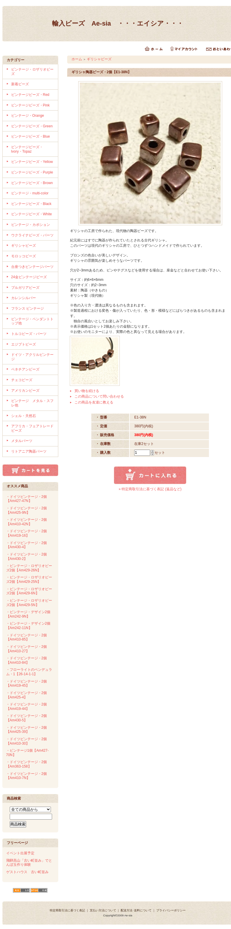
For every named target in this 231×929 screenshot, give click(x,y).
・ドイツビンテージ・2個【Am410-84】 (26, 660)
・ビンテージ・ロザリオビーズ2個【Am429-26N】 (29, 568)
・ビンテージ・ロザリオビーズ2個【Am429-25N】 (29, 579)
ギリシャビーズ (23, 245)
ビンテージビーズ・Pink (30, 105)
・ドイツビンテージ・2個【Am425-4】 (26, 695)
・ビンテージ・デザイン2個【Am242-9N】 (28, 614)
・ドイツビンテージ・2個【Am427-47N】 (26, 499)
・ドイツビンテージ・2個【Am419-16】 (26, 533)
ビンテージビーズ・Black (31, 204)
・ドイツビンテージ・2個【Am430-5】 (26, 718)
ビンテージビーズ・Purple (32, 172)
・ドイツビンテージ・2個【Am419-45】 (26, 683)
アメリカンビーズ (25, 390)
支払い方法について (103, 910)
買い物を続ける (86, 391)
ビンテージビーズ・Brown (32, 183)
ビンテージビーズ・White (31, 214)
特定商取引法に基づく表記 (67, 910)
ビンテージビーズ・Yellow (32, 162)
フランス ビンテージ (27, 308)
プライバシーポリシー (171, 910)
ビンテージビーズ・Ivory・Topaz (27, 149)
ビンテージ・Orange (27, 116)
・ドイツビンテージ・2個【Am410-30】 (26, 741)
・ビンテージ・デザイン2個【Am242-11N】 (28, 625)
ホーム (77, 59)
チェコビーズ (21, 380)
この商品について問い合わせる (99, 396)
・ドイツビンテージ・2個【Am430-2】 (26, 556)
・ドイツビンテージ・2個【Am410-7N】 (26, 776)
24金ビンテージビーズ (29, 277)
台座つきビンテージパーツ (32, 267)
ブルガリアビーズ (25, 288)
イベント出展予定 (20, 853)
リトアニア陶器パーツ (28, 451)
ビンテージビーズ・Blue (30, 136)
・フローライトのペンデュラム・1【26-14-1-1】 (29, 672)
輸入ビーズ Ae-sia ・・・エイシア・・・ (117, 23)
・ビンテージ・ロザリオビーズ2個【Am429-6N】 (29, 591)
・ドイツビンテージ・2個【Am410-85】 (26, 637)
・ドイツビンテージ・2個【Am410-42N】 (26, 522)
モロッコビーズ (23, 256)
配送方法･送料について (136, 910)
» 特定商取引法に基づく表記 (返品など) (150, 489)
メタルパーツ (21, 441)
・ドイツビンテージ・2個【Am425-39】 (26, 729)
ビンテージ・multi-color (30, 193)
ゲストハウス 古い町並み (27, 872)
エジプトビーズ (23, 344)
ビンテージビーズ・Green (32, 126)
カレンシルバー (23, 298)
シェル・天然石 (23, 416)
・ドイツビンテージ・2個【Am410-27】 (26, 649)
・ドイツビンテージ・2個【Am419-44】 (26, 706)
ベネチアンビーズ (25, 369)
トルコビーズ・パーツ (28, 334)
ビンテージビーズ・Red (30, 95)
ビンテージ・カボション (30, 225)
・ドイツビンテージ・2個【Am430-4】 (26, 545)
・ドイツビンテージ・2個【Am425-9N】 (26, 510)
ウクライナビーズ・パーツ (32, 235)
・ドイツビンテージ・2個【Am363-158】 (26, 764)
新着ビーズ (20, 84)
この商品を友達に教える (93, 402)
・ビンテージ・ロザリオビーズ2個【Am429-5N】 (29, 602)
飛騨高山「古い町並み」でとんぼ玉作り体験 (29, 862)
